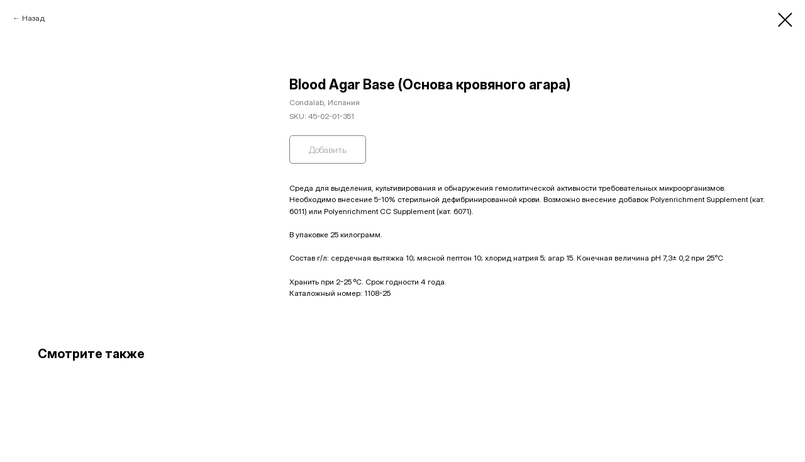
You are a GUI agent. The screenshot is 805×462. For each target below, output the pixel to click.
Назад (33, 18)
